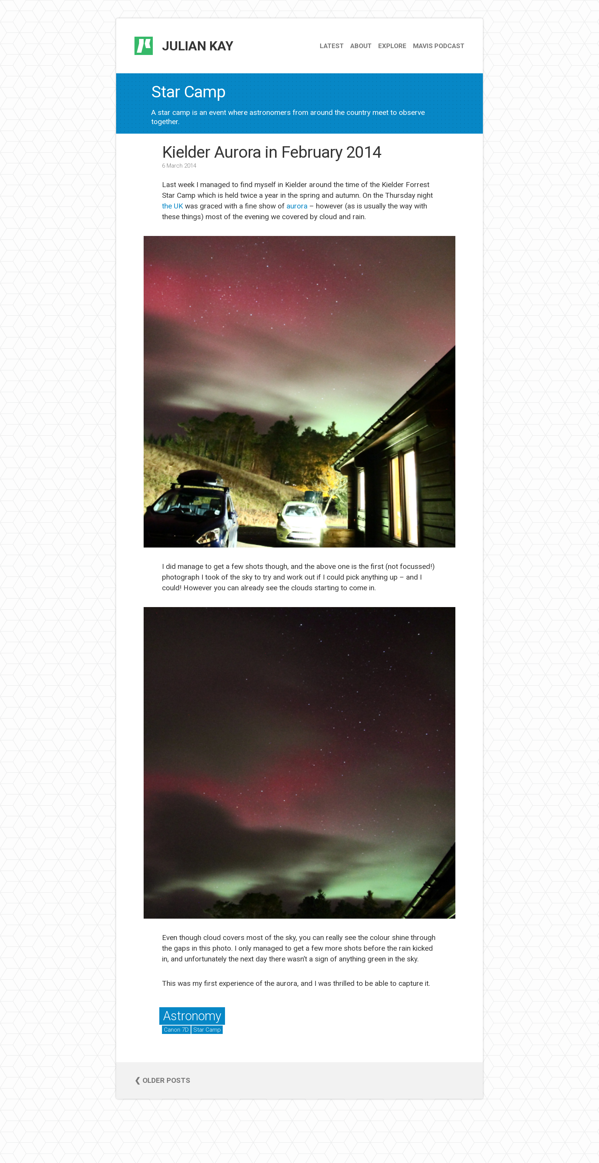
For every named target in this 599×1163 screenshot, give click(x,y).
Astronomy (192, 1016)
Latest (332, 46)
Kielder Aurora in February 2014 (271, 152)
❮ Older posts (162, 1080)
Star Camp (207, 1029)
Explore (392, 46)
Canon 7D (176, 1029)
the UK (172, 206)
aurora (297, 206)
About (361, 46)
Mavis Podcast (439, 46)
